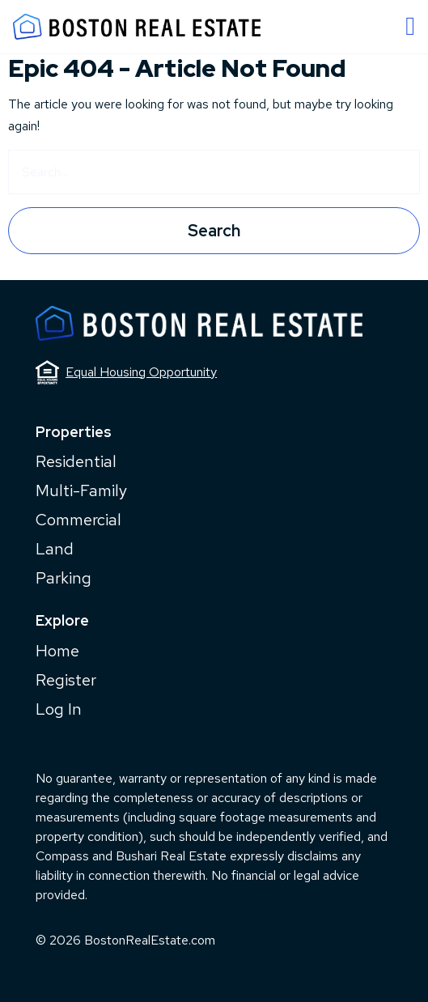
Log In (59, 709)
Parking (63, 577)
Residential (76, 461)
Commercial (78, 519)
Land (55, 548)
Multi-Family (81, 490)
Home (57, 650)
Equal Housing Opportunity (126, 372)
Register (66, 679)
